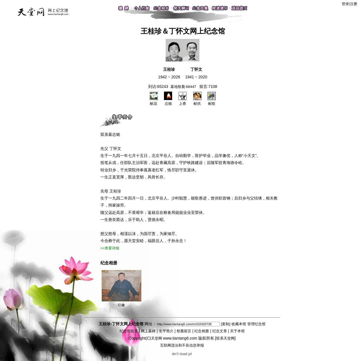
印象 (121, 288)
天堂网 (156, 338)
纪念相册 (201, 331)
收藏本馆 (238, 324)
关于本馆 (237, 331)
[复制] (225, 324)
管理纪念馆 (256, 324)
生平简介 (166, 331)
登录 (345, 4)
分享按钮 (7, 358)
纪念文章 (219, 331)
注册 (353, 4)
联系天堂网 (225, 338)
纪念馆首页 (129, 331)
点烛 (168, 101)
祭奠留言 (184, 331)
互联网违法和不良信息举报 (182, 345)
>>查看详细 (109, 248)
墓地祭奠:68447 (183, 87)
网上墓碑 (148, 331)
